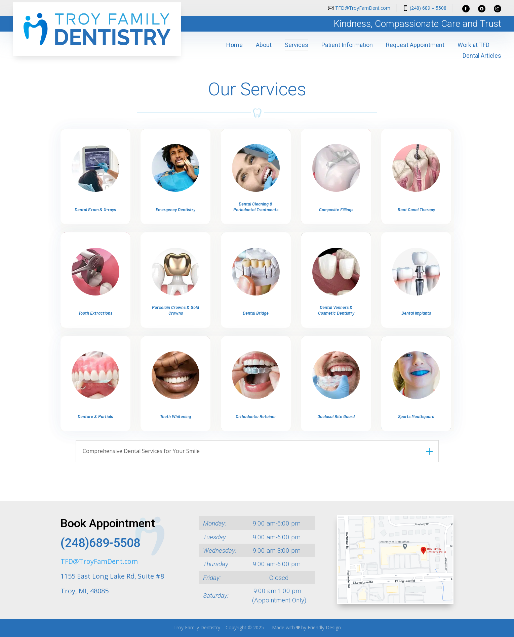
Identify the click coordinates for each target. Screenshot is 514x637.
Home (234, 44)
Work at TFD (473, 44)
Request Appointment (415, 44)
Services (296, 44)
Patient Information (347, 44)
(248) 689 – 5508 (428, 8)
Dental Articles (482, 55)
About (264, 44)
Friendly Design (324, 627)
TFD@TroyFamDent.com (362, 8)
